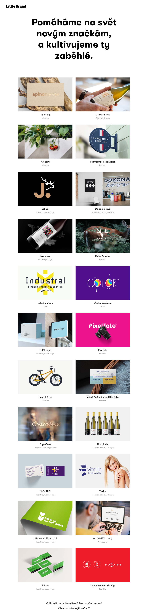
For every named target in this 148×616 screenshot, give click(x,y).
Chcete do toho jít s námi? (74, 608)
